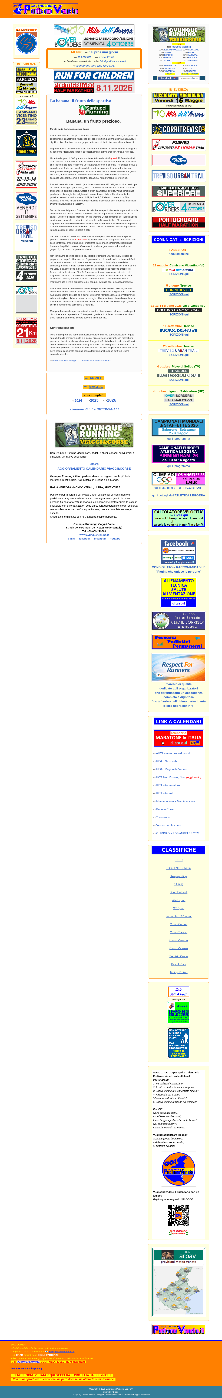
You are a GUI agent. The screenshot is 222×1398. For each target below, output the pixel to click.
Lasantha (118, 1394)
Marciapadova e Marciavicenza (175, 801)
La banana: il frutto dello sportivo (80, 100)
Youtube (115, 538)
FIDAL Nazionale (166, 761)
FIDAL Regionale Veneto (171, 769)
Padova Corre (165, 809)
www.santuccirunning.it (64, 360)
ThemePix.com (88, 1394)
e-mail (71, 538)
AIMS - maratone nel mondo (173, 753)
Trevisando (163, 817)
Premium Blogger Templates (137, 1394)
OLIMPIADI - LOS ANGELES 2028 (177, 833)
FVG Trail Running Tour (170, 777)
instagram (100, 538)
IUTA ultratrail (164, 793)
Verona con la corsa (168, 825)
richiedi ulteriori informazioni (96, 360)
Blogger (116, 1392)
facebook (84, 538)
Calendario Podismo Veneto (118, 1389)
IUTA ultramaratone (168, 785)
